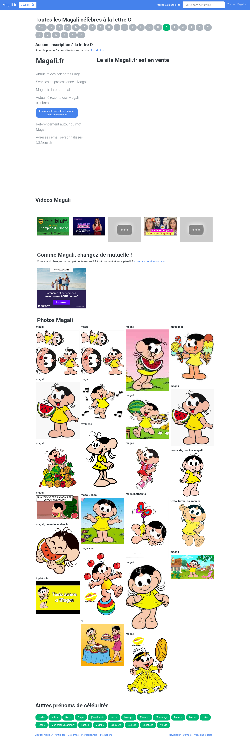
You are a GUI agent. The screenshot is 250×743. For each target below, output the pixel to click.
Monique (128, 717)
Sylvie (68, 717)
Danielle (132, 725)
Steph (81, 717)
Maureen (144, 717)
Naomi (114, 717)
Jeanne (100, 725)
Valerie (55, 717)
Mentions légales (203, 734)
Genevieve (116, 725)
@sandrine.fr (97, 717)
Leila (205, 717)
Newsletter (175, 734)
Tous (41, 27)
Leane (42, 725)
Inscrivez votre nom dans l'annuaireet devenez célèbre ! (57, 113)
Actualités (60, 734)
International (106, 734)
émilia (42, 717)
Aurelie (163, 725)
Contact (187, 734)
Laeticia (85, 725)
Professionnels (89, 734)
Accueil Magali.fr (44, 734)
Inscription (97, 50)
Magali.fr (9, 5)
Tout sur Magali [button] (235, 4)
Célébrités (27, 4)
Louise (192, 717)
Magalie (178, 717)
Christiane (148, 725)
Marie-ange (161, 717)
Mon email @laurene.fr (63, 725)
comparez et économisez (149, 261)
